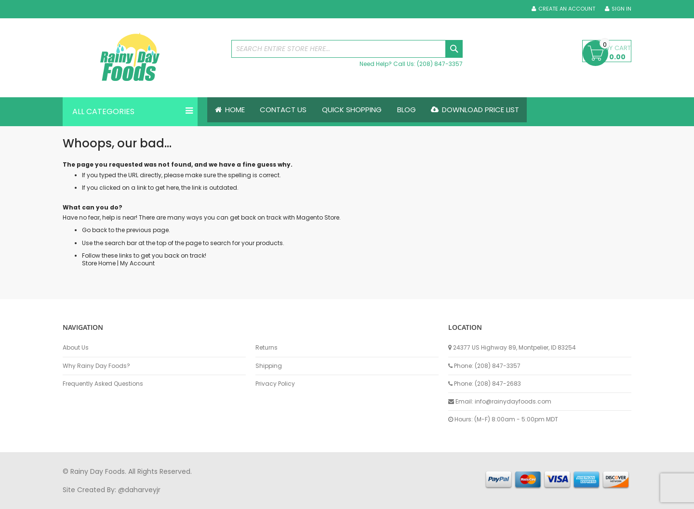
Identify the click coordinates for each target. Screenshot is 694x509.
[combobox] (347, 48)
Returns (266, 348)
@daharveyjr (139, 490)
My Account (137, 263)
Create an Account (566, 9)
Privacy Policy (275, 384)
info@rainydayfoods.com (513, 401)
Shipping (268, 366)
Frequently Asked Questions (103, 384)
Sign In (621, 9)
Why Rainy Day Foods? (96, 366)
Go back (94, 230)
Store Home (99, 263)
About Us (76, 348)
